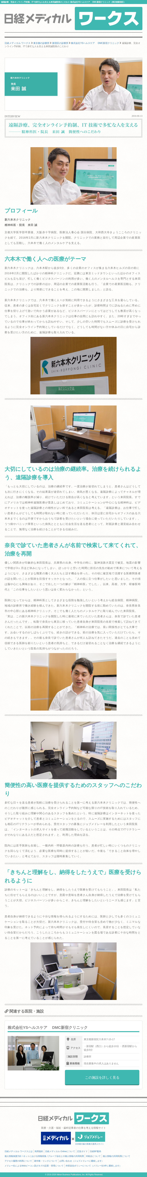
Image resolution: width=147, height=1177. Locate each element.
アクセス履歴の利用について (18, 1161)
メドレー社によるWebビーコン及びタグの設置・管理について (34, 1166)
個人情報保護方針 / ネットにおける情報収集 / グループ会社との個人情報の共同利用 (44, 1156)
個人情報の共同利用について (116, 1156)
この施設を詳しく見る (102, 1077)
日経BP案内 (95, 1151)
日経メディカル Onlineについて (60, 1151)
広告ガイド (82, 1151)
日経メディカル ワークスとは (19, 1151)
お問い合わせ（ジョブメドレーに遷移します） (81, 1161)
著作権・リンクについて (45, 1161)
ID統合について (93, 1156)
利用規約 (39, 1151)
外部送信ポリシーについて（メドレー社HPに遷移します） (93, 1166)
